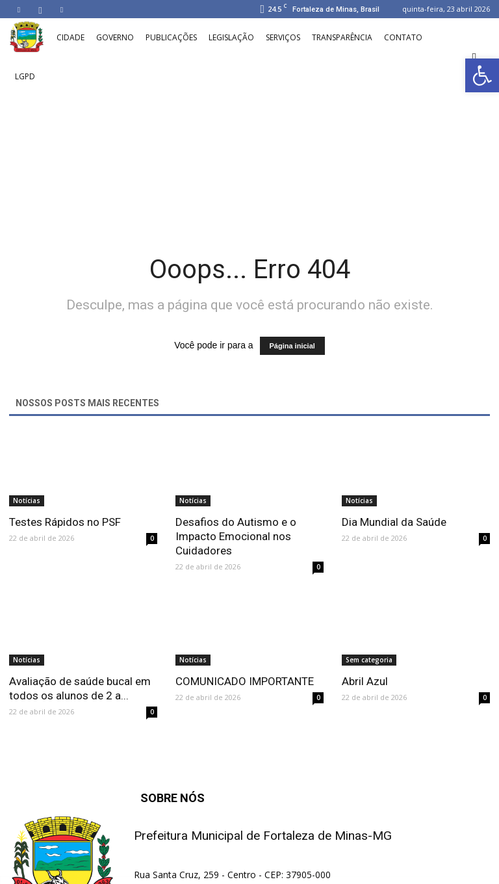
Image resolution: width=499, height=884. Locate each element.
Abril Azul (365, 681)
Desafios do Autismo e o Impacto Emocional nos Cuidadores (235, 536)
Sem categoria (369, 659)
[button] (474, 57)
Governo (115, 37)
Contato (403, 37)
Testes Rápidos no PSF (65, 521)
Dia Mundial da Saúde (394, 521)
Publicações (171, 37)
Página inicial (292, 346)
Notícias (26, 500)
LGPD (25, 76)
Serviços (283, 37)
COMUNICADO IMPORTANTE (244, 681)
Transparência (342, 37)
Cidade (70, 37)
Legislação (231, 37)
